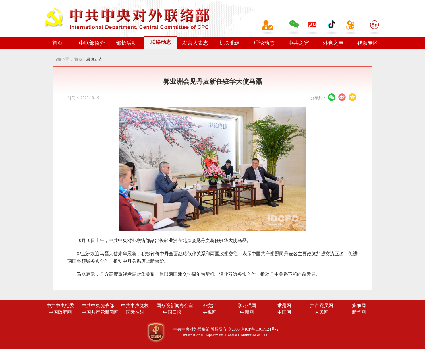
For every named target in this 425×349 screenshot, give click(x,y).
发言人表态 (195, 43)
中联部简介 (92, 43)
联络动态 (160, 42)
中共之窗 (298, 43)
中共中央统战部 (98, 305)
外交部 (210, 305)
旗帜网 (359, 305)
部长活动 (126, 43)
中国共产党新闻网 (100, 312)
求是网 (284, 305)
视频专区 (367, 43)
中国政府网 (60, 312)
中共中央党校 (135, 305)
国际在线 (135, 312)
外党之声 (333, 43)
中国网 (284, 312)
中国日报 (172, 312)
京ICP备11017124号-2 (260, 329)
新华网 (359, 312)
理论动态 (264, 43)
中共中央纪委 (60, 305)
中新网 (247, 312)
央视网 (210, 312)
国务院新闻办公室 (175, 305)
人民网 (322, 312)
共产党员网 (321, 305)
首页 (57, 43)
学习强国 (247, 305)
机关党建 (229, 43)
